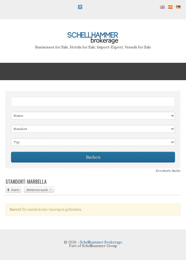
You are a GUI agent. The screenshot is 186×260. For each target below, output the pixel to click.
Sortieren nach (39, 190)
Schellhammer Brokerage (101, 242)
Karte (13, 190)
